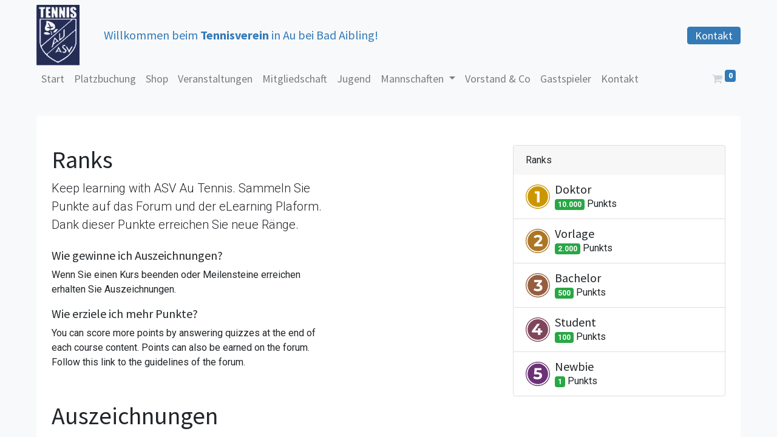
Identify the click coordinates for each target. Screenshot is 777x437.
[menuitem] (52, 79)
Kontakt (714, 35)
